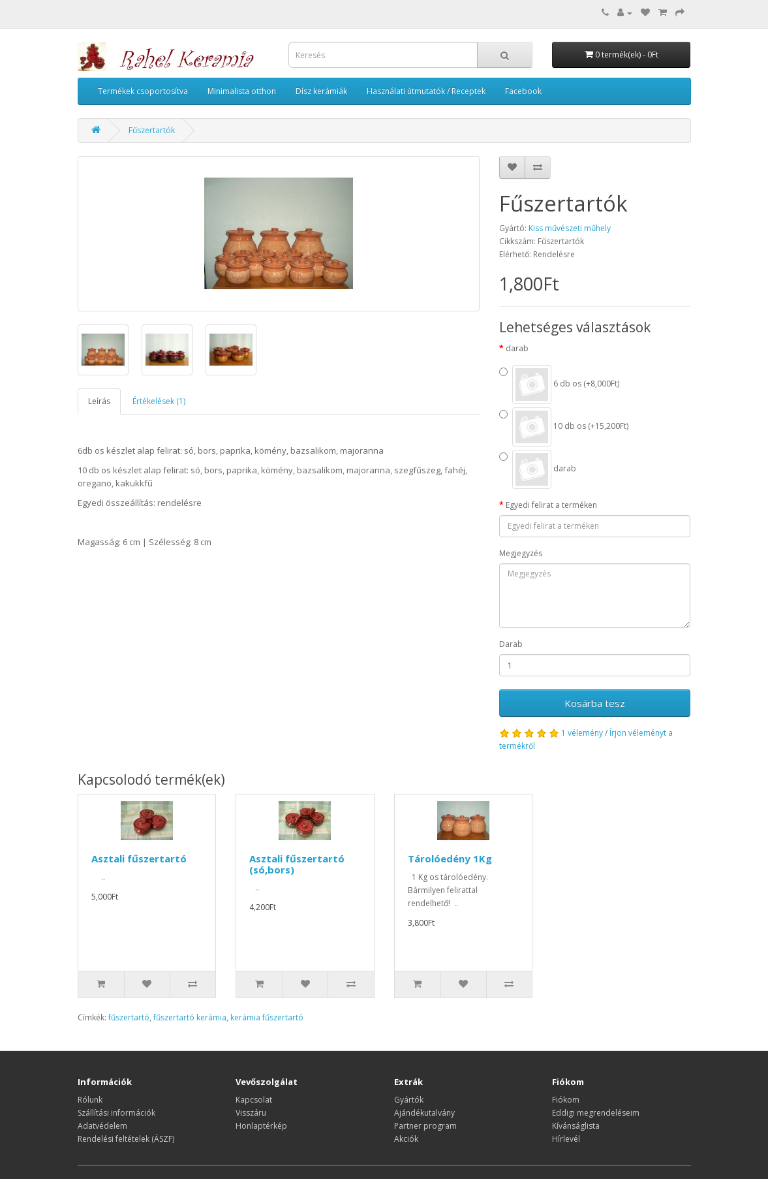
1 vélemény (582, 732)
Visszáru (251, 1112)
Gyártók (408, 1099)
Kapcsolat (254, 1099)
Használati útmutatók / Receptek (426, 91)
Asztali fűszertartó (139, 858)
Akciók (406, 1138)
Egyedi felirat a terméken (551, 505)
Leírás (99, 401)
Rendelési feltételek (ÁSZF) (126, 1138)
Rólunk (90, 1099)
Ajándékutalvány (424, 1112)
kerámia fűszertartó (266, 1017)
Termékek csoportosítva (143, 91)
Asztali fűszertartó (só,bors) (297, 864)
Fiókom (565, 1099)
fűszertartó (128, 1017)
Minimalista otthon (241, 91)
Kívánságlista (576, 1125)
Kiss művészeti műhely (570, 228)
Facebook (523, 91)
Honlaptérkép (261, 1125)
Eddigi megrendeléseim (595, 1112)
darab (517, 348)
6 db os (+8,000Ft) (559, 384)
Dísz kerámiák (321, 91)
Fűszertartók (152, 130)
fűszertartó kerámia (189, 1017)
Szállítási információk (116, 1112)
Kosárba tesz (594, 703)
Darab (511, 644)
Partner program (425, 1125)
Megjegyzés (520, 553)
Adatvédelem (102, 1125)
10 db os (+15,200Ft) (563, 427)
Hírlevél (566, 1138)
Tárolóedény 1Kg (450, 858)
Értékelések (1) (158, 401)
